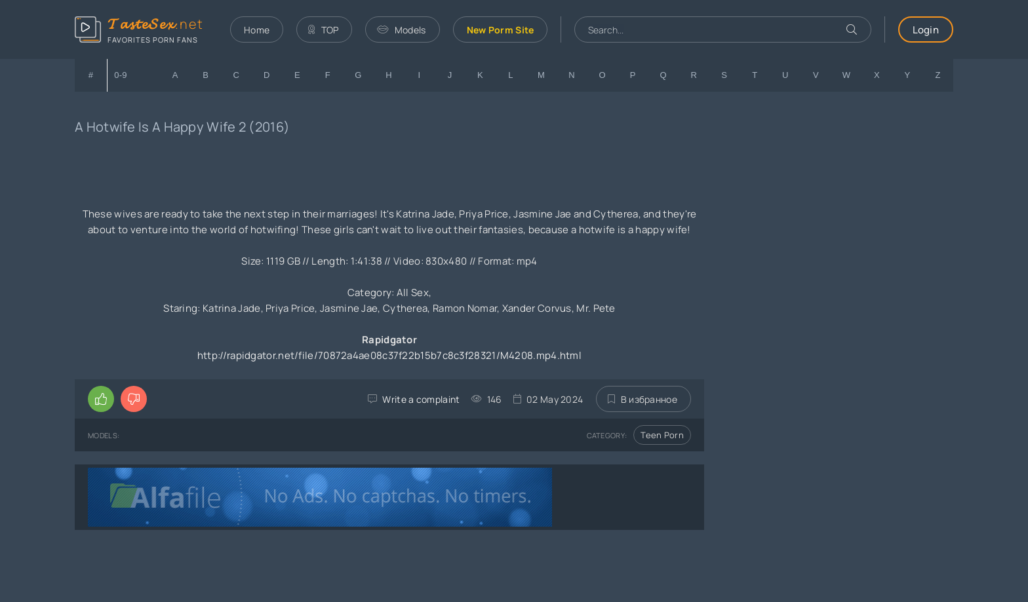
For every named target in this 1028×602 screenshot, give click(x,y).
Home (256, 30)
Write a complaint (421, 399)
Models (401, 30)
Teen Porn (662, 435)
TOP (323, 30)
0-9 (120, 75)
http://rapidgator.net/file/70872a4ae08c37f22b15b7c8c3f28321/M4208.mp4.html (389, 355)
